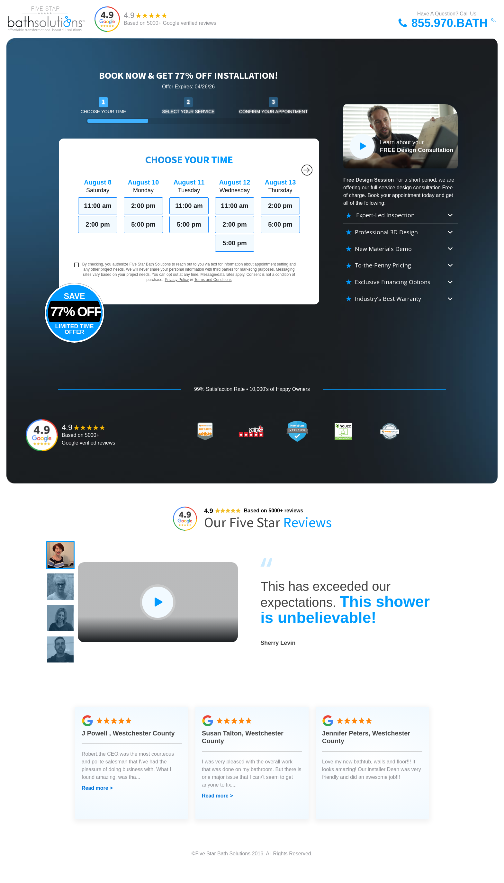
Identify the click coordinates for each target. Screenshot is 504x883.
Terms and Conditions (212, 279)
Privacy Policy (177, 279)
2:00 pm (98, 224)
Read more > (97, 803)
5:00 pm (143, 224)
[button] (62, 557)
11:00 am (98, 205)
